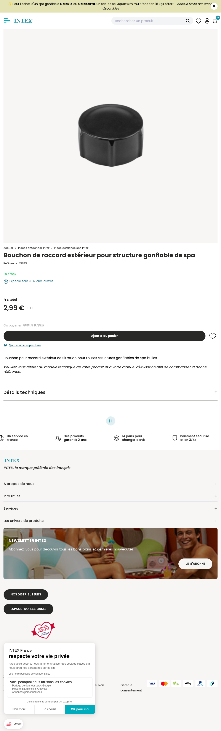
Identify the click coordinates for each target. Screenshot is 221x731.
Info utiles (110, 496)
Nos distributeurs (26, 594)
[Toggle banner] (214, 6)
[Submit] (188, 21)
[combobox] (152, 21)
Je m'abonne (195, 564)
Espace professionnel (28, 609)
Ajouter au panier (104, 336)
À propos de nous (110, 483)
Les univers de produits (110, 520)
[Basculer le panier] (215, 21)
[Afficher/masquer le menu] (6, 20)
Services (110, 508)
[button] (207, 20)
